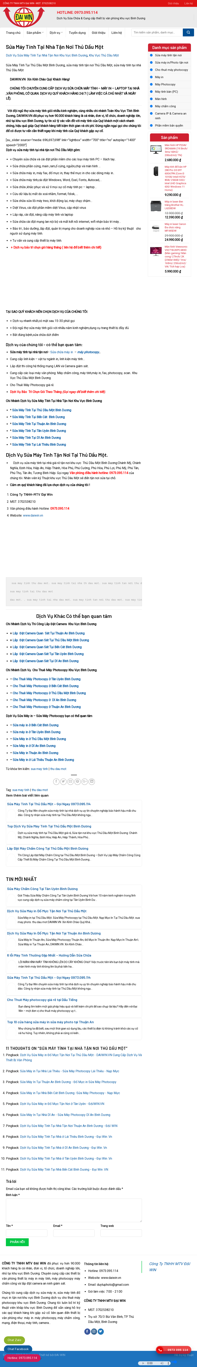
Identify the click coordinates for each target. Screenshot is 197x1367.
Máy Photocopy (165, 84)
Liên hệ (188, 3)
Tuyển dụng (77, 32)
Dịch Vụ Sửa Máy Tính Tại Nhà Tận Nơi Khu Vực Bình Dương (46, 55)
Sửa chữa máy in (61, 352)
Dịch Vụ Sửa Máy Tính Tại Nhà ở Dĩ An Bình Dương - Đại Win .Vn (63, 1148)
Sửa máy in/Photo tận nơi (171, 62)
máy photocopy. (88, 352)
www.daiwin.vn (33, 515)
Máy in (159, 77)
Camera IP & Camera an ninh (170, 116)
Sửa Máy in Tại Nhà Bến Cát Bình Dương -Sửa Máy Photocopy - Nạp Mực (70, 1093)
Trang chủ (13, 32)
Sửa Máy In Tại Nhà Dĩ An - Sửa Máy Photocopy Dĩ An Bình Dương (65, 1115)
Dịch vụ (56, 32)
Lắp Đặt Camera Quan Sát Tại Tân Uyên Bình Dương (48, 654)
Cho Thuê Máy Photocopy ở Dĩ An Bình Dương (44, 700)
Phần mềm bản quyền (169, 125)
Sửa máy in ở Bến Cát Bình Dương (35, 725)
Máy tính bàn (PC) (166, 91)
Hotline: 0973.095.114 (22, 1358)
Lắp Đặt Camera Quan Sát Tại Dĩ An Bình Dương (45, 661)
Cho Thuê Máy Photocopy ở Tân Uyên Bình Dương (46, 679)
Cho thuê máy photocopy (171, 70)
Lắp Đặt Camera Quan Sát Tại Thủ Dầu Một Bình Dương (51, 640)
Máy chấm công (165, 106)
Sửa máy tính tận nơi (168, 55)
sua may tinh (39, 769)
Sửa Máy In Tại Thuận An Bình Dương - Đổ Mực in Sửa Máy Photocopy (68, 1082)
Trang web (107, 1226)
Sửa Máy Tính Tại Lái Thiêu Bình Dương (39, 444)
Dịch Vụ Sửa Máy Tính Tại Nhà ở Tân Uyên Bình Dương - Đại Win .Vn (66, 1158)
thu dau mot (58, 769)
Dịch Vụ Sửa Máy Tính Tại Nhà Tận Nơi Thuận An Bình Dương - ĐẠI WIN (68, 1126)
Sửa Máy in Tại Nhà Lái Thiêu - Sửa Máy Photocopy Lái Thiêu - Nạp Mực (69, 1071)
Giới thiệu (173, 3)
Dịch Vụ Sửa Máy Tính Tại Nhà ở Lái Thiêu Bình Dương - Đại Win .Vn (66, 1137)
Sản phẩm (35, 32)
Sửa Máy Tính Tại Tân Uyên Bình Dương (39, 431)
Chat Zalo (14, 1340)
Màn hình (161, 99)
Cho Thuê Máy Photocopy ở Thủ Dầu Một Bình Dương (49, 693)
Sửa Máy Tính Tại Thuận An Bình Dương (39, 424)
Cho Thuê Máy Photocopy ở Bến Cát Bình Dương (45, 686)
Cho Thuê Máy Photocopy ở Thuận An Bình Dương (47, 707)
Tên (9, 1226)
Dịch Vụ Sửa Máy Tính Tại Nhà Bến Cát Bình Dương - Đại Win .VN (64, 1169)
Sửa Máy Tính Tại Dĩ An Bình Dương (36, 438)
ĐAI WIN (59, 1355)
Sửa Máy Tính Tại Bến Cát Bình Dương (38, 417)
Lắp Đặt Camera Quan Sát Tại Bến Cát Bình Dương (47, 647)
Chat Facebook (18, 1349)
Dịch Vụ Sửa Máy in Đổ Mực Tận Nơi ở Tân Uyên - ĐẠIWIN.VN (62, 1104)
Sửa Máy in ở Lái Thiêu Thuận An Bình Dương (43, 760)
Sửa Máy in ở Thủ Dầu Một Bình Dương (39, 739)
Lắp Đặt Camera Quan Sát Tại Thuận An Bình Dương (49, 633)
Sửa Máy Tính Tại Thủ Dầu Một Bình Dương (41, 410)
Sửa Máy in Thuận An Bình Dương (35, 753)
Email (57, 1226)
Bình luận (13, 1195)
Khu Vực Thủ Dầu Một (104, 55)
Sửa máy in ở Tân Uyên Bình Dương (36, 732)
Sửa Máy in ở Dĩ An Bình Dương (34, 746)
